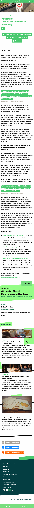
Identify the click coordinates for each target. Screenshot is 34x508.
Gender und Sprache (9, 484)
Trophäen (6, 471)
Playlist (26, 506)
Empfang (6, 469)
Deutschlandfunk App (10, 34)
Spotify (10, 37)
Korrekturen (6, 479)
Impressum (6, 477)
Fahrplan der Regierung (10, 247)
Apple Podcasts (21, 37)
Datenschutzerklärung (10, 474)
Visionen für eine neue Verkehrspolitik (14, 235)
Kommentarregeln (8, 482)
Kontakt (5, 466)
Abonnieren (17, 41)
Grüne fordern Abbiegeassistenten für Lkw (15, 258)
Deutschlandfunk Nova (10, 464)
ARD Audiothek (25, 34)
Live (8, 506)
